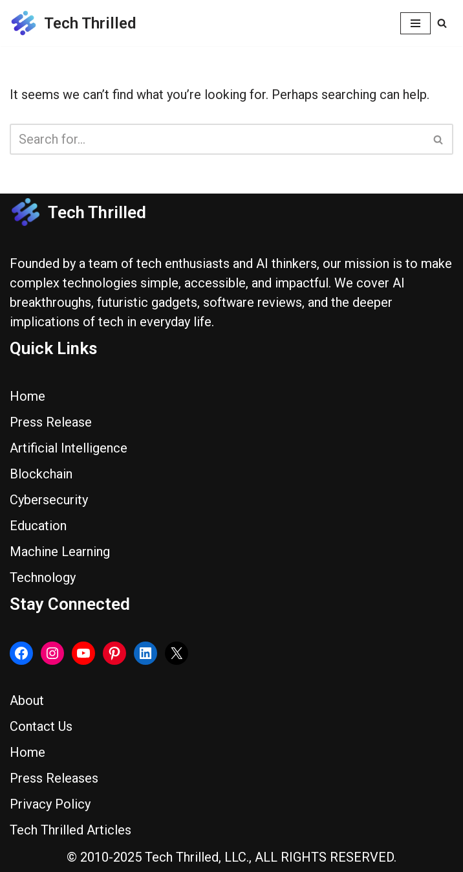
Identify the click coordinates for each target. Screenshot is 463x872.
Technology (43, 577)
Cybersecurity (49, 500)
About (27, 700)
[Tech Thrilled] (73, 23)
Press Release (51, 422)
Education (38, 525)
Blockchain (41, 474)
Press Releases (54, 778)
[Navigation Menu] (415, 23)
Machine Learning (60, 551)
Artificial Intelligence (68, 448)
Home (27, 396)
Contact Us (41, 726)
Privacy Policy (50, 804)
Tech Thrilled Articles (70, 830)
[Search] (442, 23)
